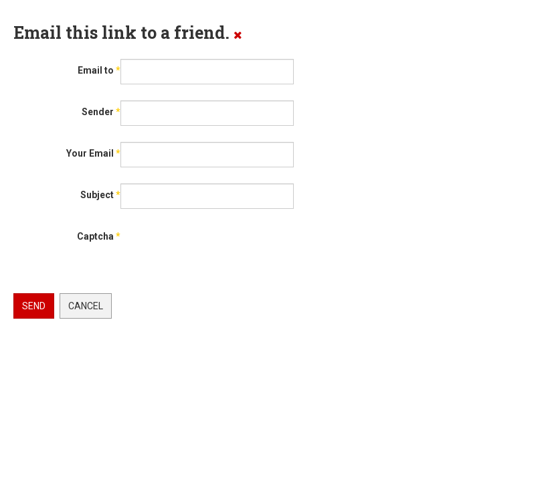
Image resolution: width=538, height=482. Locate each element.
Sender (101, 111)
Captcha (98, 236)
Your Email (93, 153)
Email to (99, 70)
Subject (100, 194)
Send (34, 306)
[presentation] (115, 274)
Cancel (85, 306)
